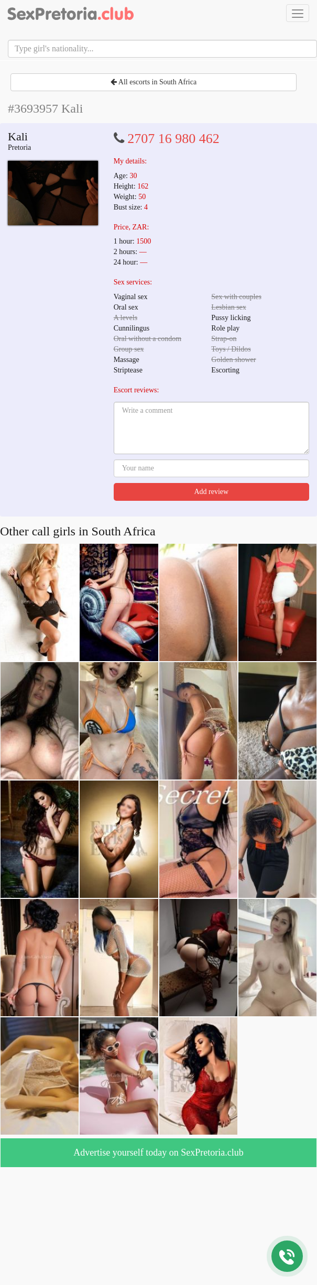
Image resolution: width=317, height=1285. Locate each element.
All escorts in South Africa (153, 82)
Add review (211, 492)
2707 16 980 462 (173, 138)
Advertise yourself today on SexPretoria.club (158, 1152)
